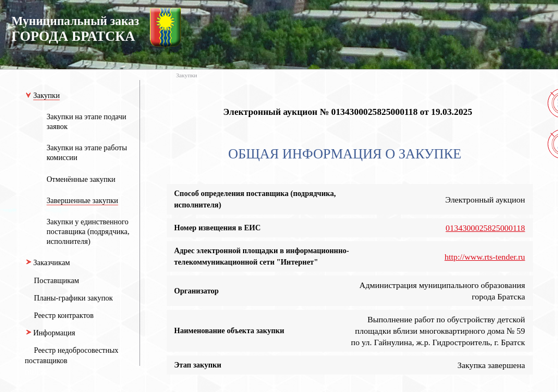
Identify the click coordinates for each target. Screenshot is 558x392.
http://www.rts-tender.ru (485, 256)
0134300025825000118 (485, 227)
